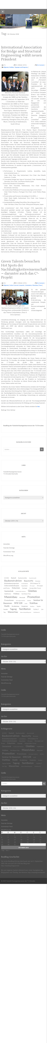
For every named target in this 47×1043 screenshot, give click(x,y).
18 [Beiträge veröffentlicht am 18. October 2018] (21, 840)
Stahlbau (11, 67)
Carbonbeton (28, 285)
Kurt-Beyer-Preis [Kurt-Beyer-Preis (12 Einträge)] (26, 594)
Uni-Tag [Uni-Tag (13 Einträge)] (4, 766)
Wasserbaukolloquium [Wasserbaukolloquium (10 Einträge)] (25, 612)
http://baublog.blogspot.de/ (10, 866)
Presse (40, 285)
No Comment (39, 65)
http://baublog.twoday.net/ (36, 872)
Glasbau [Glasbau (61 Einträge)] (32, 590)
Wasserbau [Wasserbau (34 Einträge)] (13, 612)
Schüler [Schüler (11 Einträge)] (42, 754)
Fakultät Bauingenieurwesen (12, 472)
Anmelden (6, 544)
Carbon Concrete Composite (16, 285)
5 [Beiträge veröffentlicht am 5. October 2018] (27, 835)
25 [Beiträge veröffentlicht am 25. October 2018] (21, 842)
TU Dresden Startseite (10, 474)
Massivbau (35, 285)
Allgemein (6, 67)
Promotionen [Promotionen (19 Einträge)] (21, 754)
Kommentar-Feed (9, 551)
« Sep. (3, 850)
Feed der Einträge (9, 548)
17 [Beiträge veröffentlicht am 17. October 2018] (15, 840)
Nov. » (8, 850)
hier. (38, 406)
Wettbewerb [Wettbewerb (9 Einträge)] (37, 612)
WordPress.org (8, 555)
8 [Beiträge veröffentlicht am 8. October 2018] (1, 837)
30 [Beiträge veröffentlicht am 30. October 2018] (8, 844)
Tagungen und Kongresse (21, 67)
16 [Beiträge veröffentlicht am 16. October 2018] (8, 840)
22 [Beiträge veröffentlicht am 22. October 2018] (2, 842)
